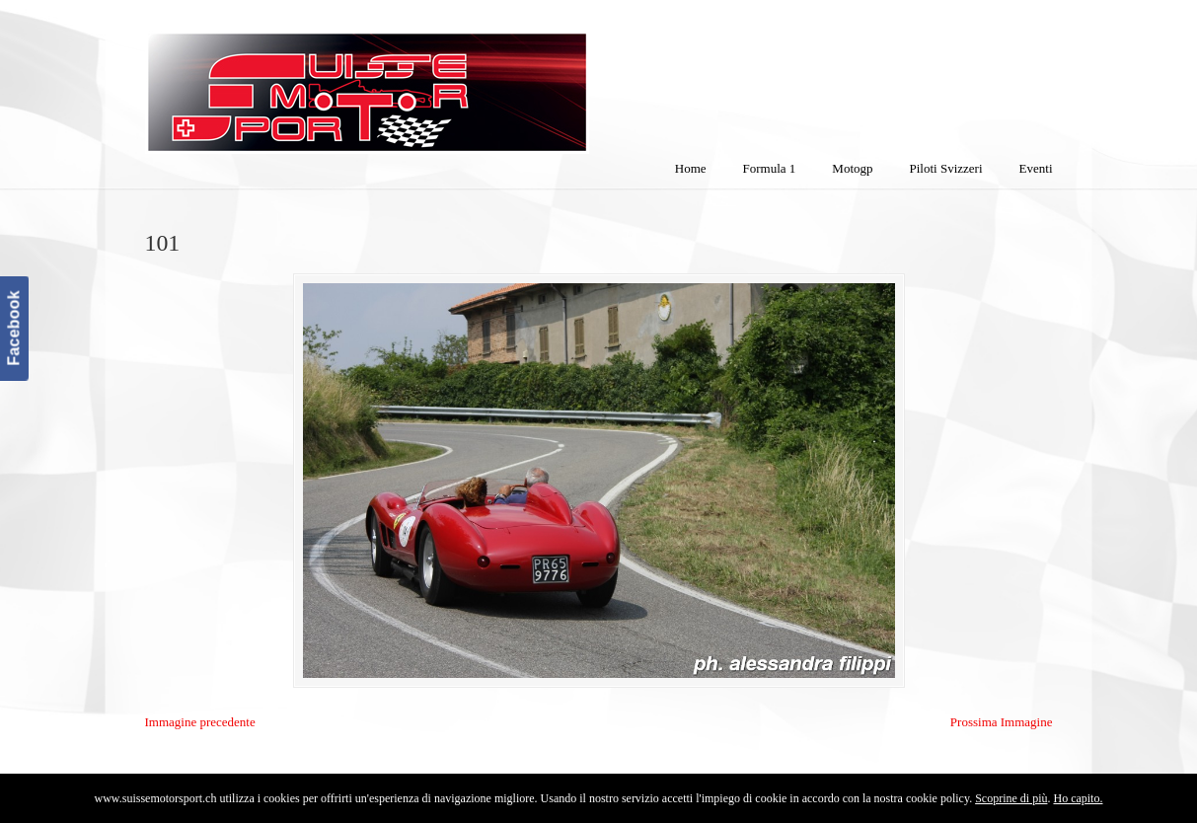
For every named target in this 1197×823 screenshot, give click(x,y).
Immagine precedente (200, 721)
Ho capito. (1077, 798)
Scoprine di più (1011, 798)
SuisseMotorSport (450, 80)
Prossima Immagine (1001, 721)
